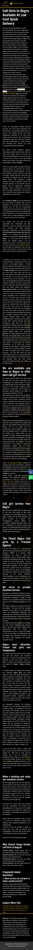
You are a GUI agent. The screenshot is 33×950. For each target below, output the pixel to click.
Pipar (4, 912)
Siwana (26, 908)
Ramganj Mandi (7, 906)
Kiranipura (6, 908)
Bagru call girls (25, 245)
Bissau (25, 910)
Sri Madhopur (17, 906)
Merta (21, 908)
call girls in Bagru (16, 463)
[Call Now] (31, 472)
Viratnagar (25, 906)
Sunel (4, 910)
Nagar (17, 908)
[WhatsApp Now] (31, 477)
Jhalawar (12, 908)
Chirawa (9, 910)
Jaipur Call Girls (20, 946)
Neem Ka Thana (17, 910)
